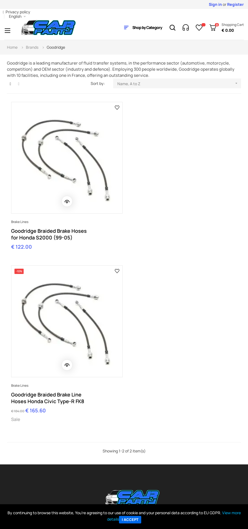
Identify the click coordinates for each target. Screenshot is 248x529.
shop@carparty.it (34, 410)
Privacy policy (18, 11)
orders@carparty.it (98, 410)
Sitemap (131, 464)
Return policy (24, 481)
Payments (22, 464)
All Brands (188, 448)
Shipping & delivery (29, 473)
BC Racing (189, 464)
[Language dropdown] (17, 16)
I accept (130, 519)
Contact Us (216, 405)
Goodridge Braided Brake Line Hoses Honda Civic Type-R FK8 (164, 231)
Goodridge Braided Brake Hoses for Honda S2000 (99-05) (49, 231)
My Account (23, 448)
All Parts (187, 456)
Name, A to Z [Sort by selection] (179, 83)
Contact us (78, 456)
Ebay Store (134, 448)
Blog (128, 456)
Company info (80, 448)
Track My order (26, 456)
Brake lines (19, 219)
